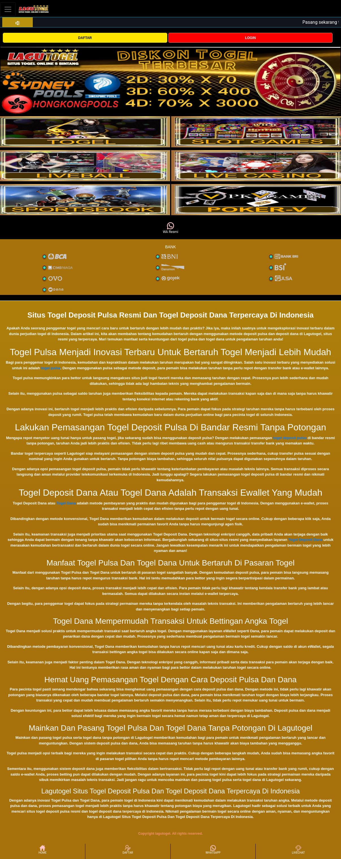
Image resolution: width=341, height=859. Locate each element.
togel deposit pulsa (290, 438)
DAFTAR (85, 38)
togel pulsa (50, 368)
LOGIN (250, 38)
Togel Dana (66, 503)
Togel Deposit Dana (305, 540)
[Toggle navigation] (8, 9)
